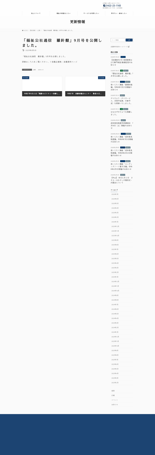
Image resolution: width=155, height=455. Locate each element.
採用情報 (67, 416)
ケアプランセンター (104, 438)
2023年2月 (115, 382)
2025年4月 (115, 263)
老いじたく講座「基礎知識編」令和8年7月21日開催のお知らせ (121, 87)
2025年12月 (115, 226)
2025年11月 (115, 231)
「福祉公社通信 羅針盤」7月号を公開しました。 (122, 74)
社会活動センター (65, 426)
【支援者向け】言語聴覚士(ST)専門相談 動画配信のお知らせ (121, 62)
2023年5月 (115, 369)
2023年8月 (115, 355)
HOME (39, 416)
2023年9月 (114, 350)
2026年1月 (114, 222)
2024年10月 (115, 290)
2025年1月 (114, 277)
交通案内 (76, 416)
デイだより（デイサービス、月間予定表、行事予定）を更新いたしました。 (121, 101)
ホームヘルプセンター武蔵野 (107, 434)
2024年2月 (115, 327)
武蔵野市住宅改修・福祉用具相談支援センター (74, 429)
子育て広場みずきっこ (68, 441)
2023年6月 (115, 364)
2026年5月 (115, 203)
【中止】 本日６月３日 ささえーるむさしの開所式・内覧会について (122, 180)
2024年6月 (115, 309)
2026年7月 (114, 194)
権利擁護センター (103, 426)
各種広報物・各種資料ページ (64, 61)
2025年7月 (114, 249)
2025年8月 (115, 245)
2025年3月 (115, 268)
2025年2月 (115, 272)
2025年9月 (115, 240)
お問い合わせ (88, 416)
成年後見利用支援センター (106, 428)
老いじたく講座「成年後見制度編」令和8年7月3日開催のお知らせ (122, 139)
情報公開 (57, 416)
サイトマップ (114, 416)
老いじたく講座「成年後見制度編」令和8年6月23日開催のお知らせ (121, 153)
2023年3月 (114, 378)
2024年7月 (114, 304)
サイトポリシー (101, 416)
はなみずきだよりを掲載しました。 (121, 113)
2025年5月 (115, 258)
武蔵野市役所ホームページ (120, 47)
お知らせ (41, 69)
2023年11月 (115, 341)
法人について (26, 433)
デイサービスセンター (67, 431)
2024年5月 (115, 314)
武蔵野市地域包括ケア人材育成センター (110, 443)
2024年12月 (115, 281)
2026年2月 (115, 217)
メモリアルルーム (65, 439)
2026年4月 (115, 208)
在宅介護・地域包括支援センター (70, 428)
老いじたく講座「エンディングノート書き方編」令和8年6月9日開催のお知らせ (121, 166)
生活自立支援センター (105, 429)
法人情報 (47, 416)
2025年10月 (115, 235)
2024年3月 (115, 323)
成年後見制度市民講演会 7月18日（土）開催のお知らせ (122, 125)
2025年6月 (115, 254)
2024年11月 (115, 286)
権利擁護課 (101, 424)
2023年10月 (115, 346)
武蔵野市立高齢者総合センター (70, 424)
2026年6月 (115, 199)
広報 (34, 69)
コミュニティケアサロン (68, 437)
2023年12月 (115, 337)
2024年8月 (115, 300)
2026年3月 (115, 212)
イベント (123, 57)
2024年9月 (115, 295)
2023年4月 (115, 373)
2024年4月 (115, 318)
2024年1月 (114, 332)
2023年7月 (114, 359)
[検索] (129, 40)
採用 (113, 391)
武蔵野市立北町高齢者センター (70, 436)
